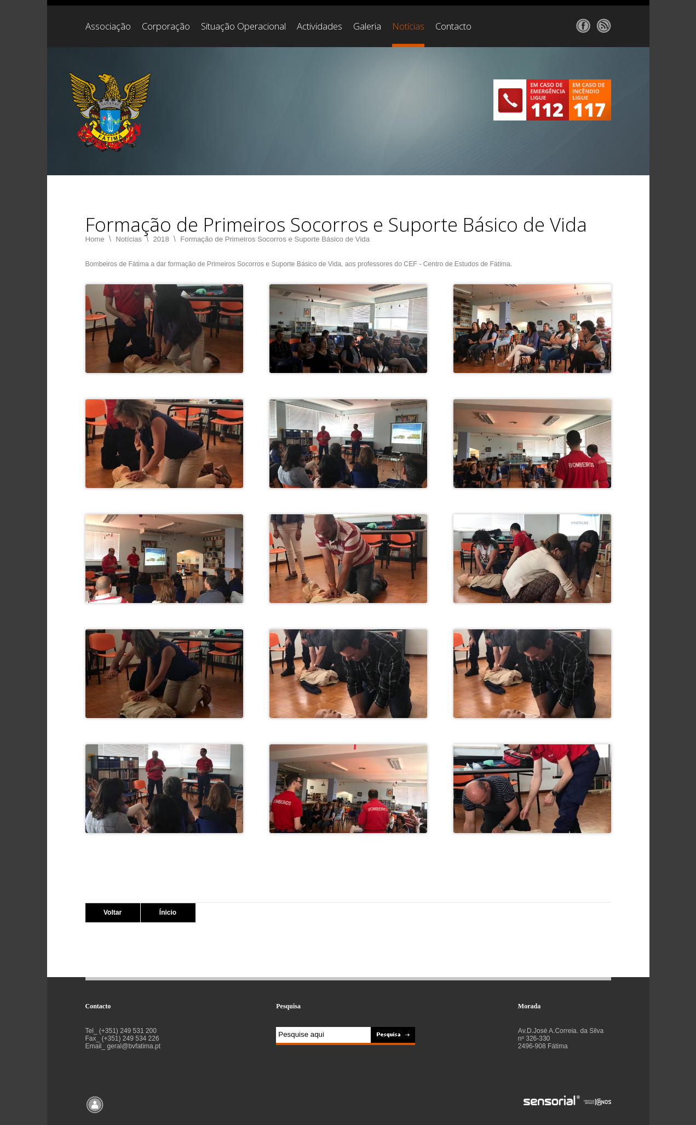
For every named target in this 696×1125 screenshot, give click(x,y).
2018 (161, 239)
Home (95, 239)
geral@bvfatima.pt (134, 1046)
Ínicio (167, 912)
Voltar (112, 912)
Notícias (129, 239)
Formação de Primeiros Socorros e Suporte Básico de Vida (275, 239)
